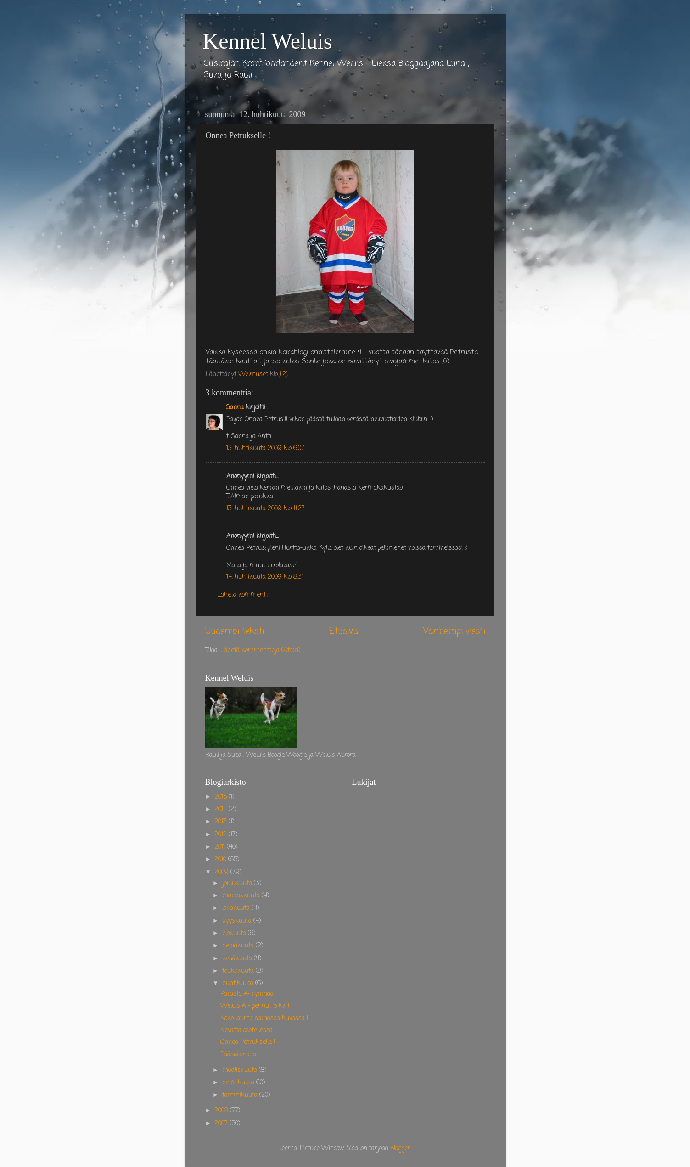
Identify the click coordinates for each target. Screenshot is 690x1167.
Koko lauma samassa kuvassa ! (264, 1018)
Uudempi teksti (234, 631)
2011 (220, 847)
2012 (221, 835)
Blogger (400, 1148)
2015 (221, 797)
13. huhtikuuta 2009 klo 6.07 (265, 448)
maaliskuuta (240, 1070)
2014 (221, 809)
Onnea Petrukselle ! (247, 1042)
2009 (222, 872)
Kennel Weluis (267, 41)
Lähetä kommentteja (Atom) (260, 650)
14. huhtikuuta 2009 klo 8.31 (264, 577)
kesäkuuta (238, 959)
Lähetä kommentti (243, 595)
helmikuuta (239, 1083)
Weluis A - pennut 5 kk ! (254, 1006)
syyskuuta (237, 921)
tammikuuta (240, 1095)
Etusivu (343, 631)
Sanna (235, 407)
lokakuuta (237, 908)
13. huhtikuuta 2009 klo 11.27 (265, 508)
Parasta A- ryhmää (247, 994)
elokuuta (235, 933)
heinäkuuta (239, 946)
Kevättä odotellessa (246, 1030)
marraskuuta (242, 896)
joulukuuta (238, 883)
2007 (222, 1123)
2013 (221, 822)
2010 (221, 859)
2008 (222, 1111)
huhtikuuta (238, 983)
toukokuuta (239, 971)
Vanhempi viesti (454, 631)
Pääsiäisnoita (238, 1055)
